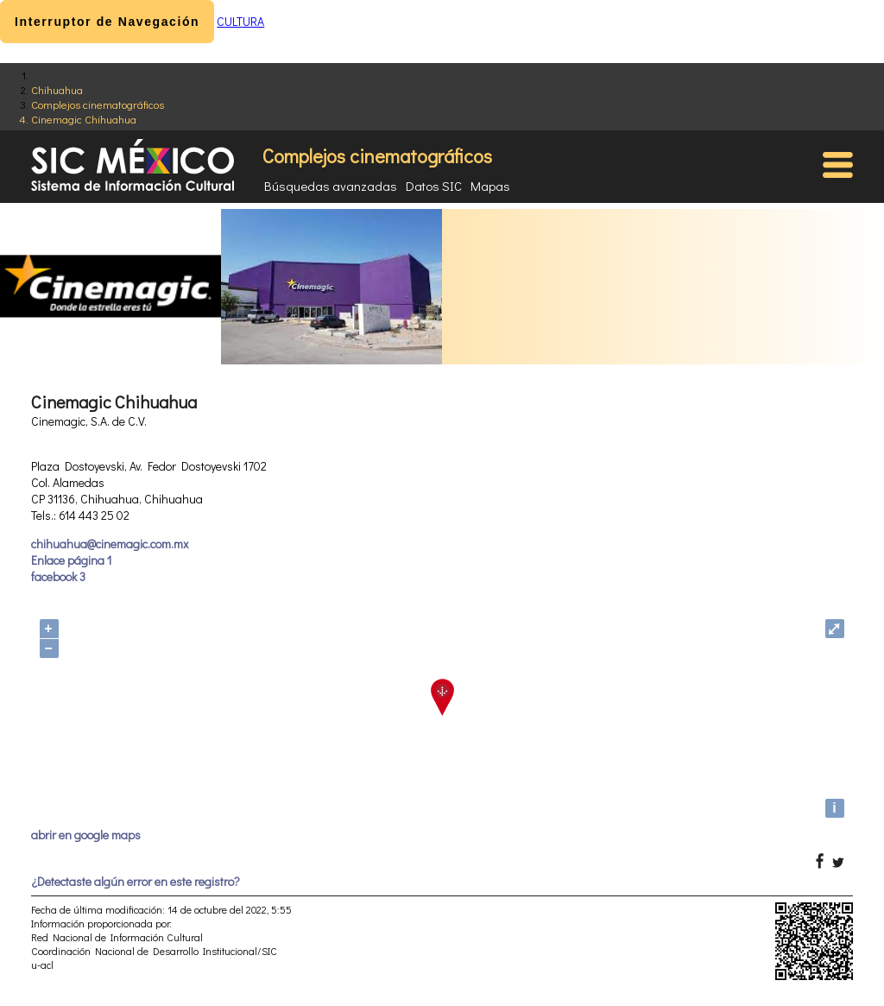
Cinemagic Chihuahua (83, 118)
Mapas (490, 185)
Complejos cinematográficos (97, 104)
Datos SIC (434, 185)
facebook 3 (58, 576)
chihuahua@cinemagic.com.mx (109, 543)
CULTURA (240, 21)
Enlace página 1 (71, 560)
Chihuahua (57, 89)
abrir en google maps (86, 834)
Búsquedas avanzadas (330, 185)
